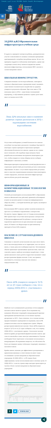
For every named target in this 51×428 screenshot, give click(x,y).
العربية (9, 1)
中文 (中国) (19, 1)
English (25, 1)
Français (4, 1)
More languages (38, 1)
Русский (14, 1)
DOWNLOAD (24, 411)
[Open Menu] (2, 16)
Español (30, 1)
